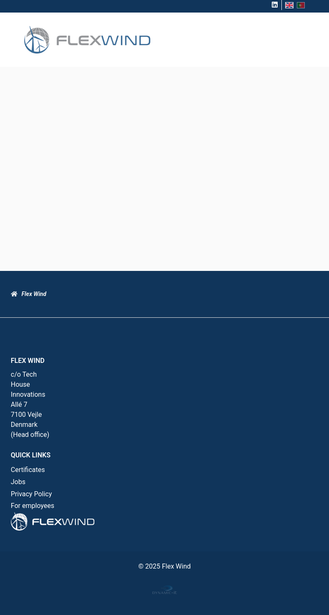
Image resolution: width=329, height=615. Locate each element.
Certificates (28, 470)
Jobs (18, 482)
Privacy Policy (31, 494)
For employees (32, 506)
